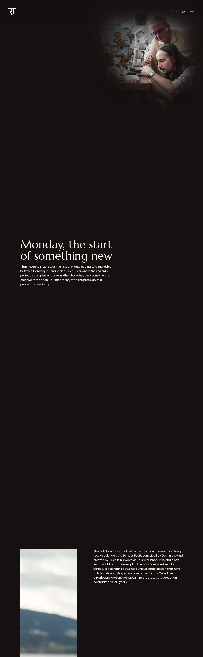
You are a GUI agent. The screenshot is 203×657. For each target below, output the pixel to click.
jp (183, 11)
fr (171, 11)
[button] (191, 11)
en (177, 11)
